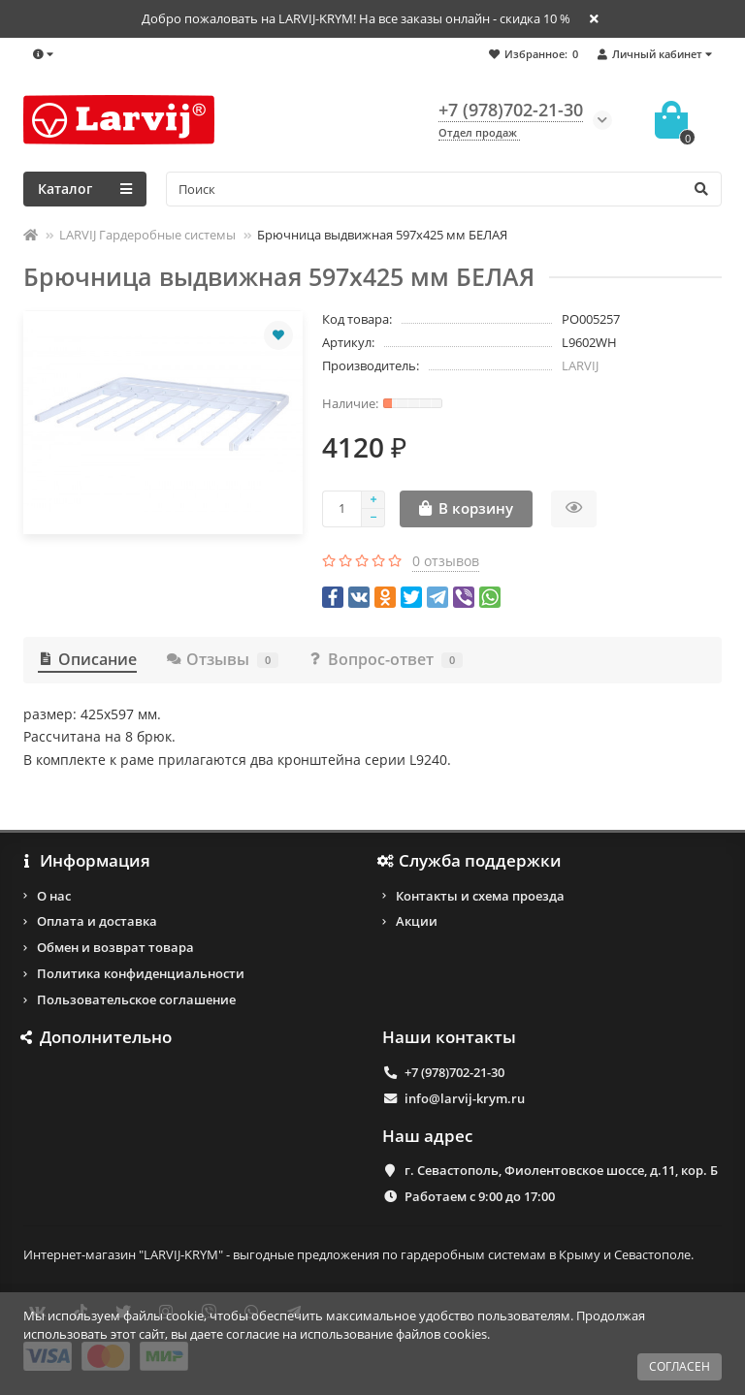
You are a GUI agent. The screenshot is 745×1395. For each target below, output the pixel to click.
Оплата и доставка (97, 921)
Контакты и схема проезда (480, 895)
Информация (86, 861)
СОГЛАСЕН (679, 1366)
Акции (416, 921)
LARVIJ (580, 365)
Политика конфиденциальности (140, 973)
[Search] (444, 189)
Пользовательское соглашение (136, 999)
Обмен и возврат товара (115, 947)
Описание (87, 659)
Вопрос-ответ (385, 659)
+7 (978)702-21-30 (454, 1072)
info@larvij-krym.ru (465, 1098)
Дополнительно (97, 1037)
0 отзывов (445, 561)
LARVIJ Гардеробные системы (147, 234)
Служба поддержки (472, 861)
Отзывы (222, 659)
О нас (54, 895)
